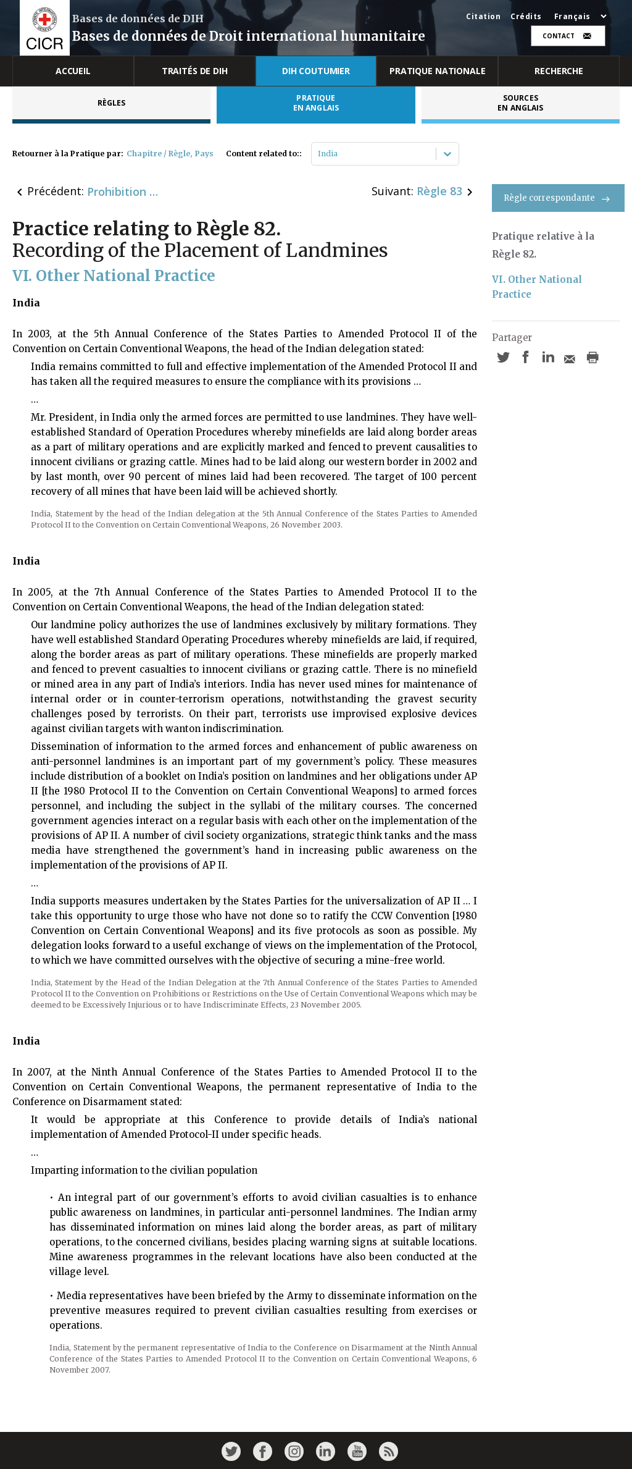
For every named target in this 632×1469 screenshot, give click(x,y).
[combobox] (319, 154)
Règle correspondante (558, 198)
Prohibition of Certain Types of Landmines (124, 191)
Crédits (526, 16)
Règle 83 (439, 190)
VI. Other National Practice (538, 287)
